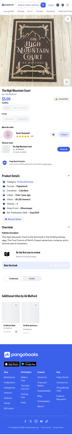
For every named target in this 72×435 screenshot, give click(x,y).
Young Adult (8, 11)
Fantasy (21, 11)
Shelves (8, 399)
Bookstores (9, 379)
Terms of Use (46, 429)
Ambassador (43, 403)
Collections (9, 384)
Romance (51, 11)
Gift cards (8, 410)
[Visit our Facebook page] (25, 423)
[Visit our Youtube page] (41, 423)
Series (7, 405)
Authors (8, 394)
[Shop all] (63, 151)
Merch (40, 408)
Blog (39, 397)
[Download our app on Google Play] (28, 365)
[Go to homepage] (8, 5)
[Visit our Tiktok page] (46, 423)
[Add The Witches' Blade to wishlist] (16, 307)
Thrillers (39, 11)
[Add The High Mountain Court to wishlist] (68, 19)
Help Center (63, 379)
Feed (23, 404)
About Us (42, 379)
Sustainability (44, 392)
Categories (9, 389)
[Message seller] (54, 135)
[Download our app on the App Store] (12, 365)
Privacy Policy (58, 429)
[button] (36, 178)
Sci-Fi (30, 11)
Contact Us (62, 384)
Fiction (20, 183)
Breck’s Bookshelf (23, 134)
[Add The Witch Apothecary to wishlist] (36, 307)
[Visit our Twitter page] (30, 423)
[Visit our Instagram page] (36, 423)
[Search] (43, 5)
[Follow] (64, 135)
